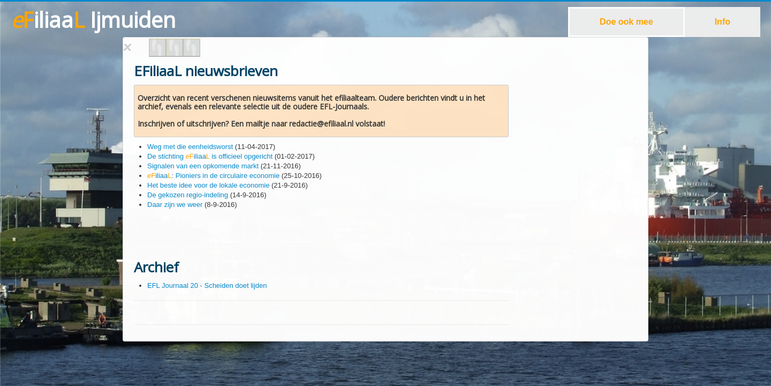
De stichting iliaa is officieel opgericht (210, 156)
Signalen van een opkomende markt (203, 166)
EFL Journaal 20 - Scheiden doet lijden (207, 285)
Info (722, 21)
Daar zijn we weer (174, 205)
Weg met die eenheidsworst (190, 147)
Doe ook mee (626, 21)
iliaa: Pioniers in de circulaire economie (213, 176)
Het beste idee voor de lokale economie (208, 185)
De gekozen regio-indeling (187, 195)
